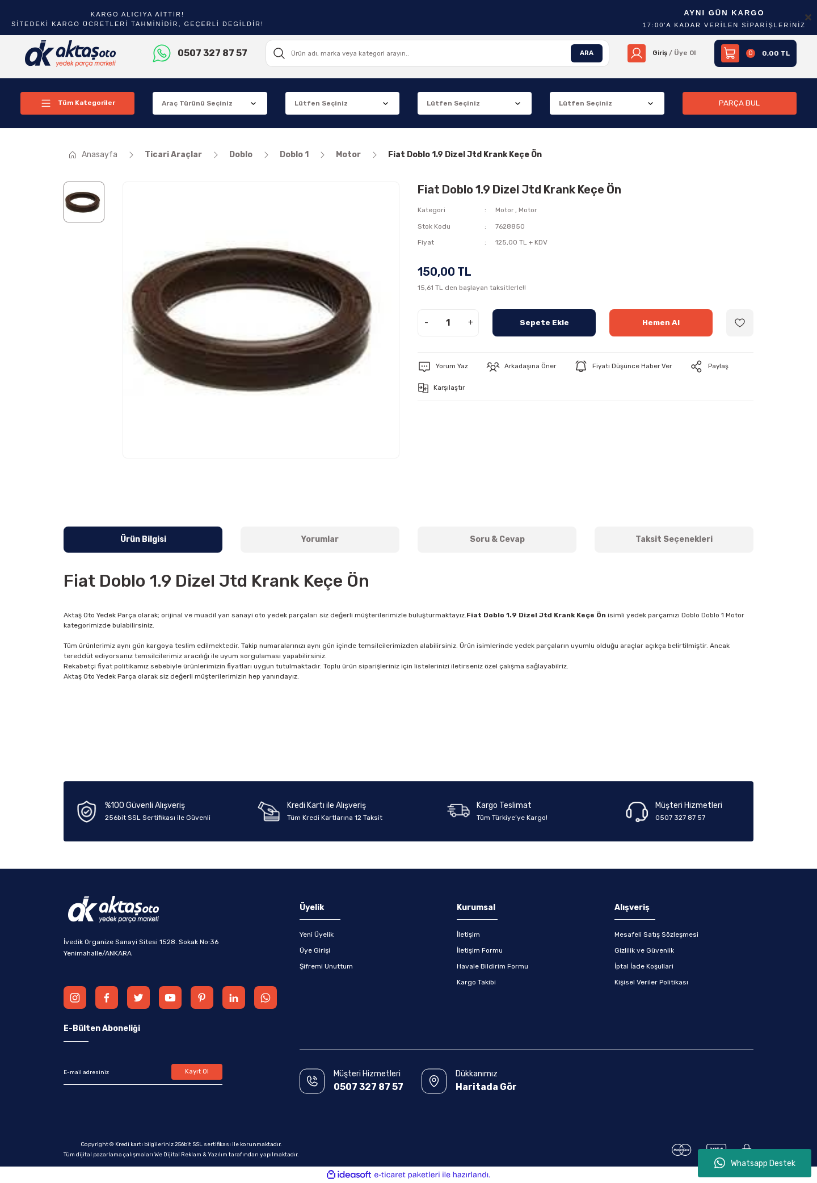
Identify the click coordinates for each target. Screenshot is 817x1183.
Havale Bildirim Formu (492, 966)
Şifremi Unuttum (326, 966)
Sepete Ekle (544, 322)
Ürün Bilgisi (143, 539)
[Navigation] (77, 103)
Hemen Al (661, 322)
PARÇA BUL (739, 103)
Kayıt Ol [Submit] (197, 1072)
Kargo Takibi (476, 982)
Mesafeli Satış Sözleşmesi (656, 934)
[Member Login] (660, 53)
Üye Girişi (315, 950)
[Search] (436, 53)
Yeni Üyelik (317, 934)
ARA (584, 53)
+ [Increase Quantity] (470, 322)
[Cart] (755, 53)
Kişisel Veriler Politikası (651, 982)
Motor (504, 210)
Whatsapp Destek (754, 1163)
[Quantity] (448, 322)
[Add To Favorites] (739, 322)
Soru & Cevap (497, 539)
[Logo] (70, 53)
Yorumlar (320, 539)
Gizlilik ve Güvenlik (644, 950)
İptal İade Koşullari (643, 966)
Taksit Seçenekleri (674, 539)
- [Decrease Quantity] (426, 322)
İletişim (468, 934)
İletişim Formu (480, 950)
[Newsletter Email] (143, 1072)
